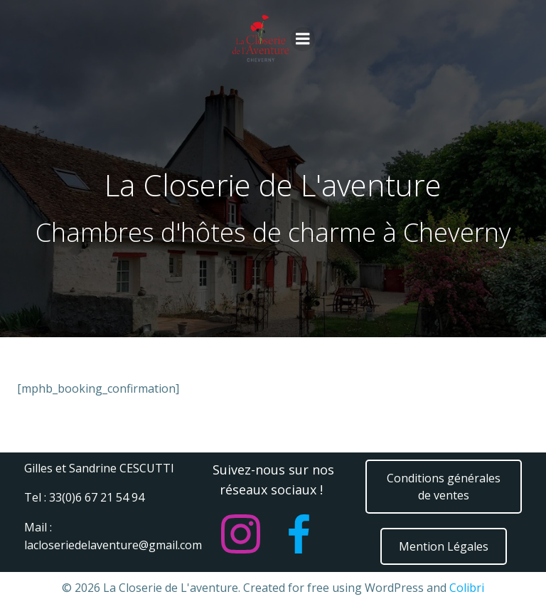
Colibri (466, 587)
